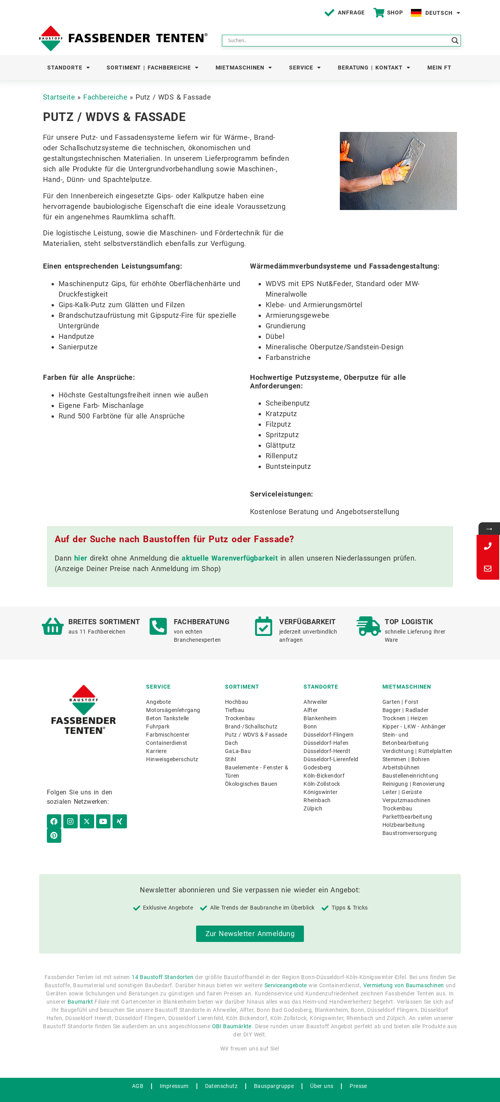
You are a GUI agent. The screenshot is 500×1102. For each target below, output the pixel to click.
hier (81, 558)
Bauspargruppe (274, 1073)
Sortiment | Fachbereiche (153, 67)
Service (305, 67)
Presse (358, 1073)
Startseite (59, 97)
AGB (137, 1073)
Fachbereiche (105, 97)
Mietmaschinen (244, 67)
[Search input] (338, 40)
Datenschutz (221, 1073)
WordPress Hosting (234, 1092)
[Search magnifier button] (455, 40)
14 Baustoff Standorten (162, 964)
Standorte (68, 67)
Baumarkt (80, 989)
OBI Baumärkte (232, 1013)
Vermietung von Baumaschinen (403, 972)
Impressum (174, 1073)
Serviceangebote (285, 972)
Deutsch (442, 13)
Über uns (321, 1073)
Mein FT (439, 67)
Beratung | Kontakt (374, 67)
